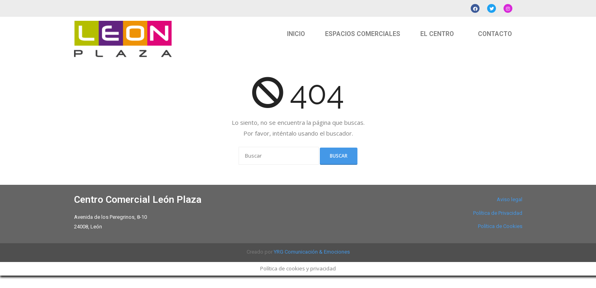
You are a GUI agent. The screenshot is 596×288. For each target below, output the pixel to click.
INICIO (296, 34)
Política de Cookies (500, 226)
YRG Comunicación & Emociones (312, 252)
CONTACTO (495, 34)
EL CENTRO (437, 34)
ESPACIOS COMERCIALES (362, 34)
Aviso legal (509, 199)
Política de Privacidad (497, 213)
